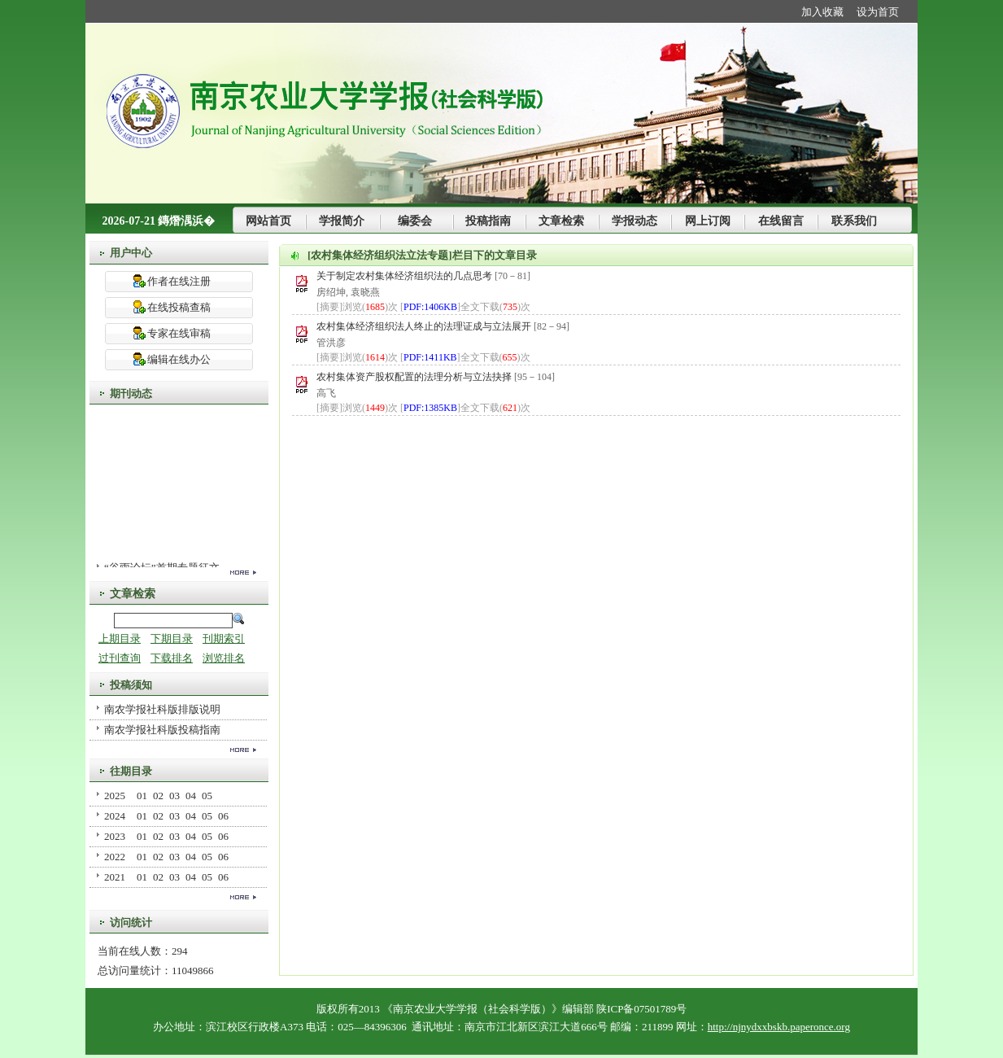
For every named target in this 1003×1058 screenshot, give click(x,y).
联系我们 (854, 221)
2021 (114, 877)
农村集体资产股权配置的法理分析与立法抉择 (415, 377)
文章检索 (561, 221)
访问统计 (131, 922)
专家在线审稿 (179, 333)
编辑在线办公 (179, 359)
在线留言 (781, 221)
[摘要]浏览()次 (357, 307)
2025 (114, 795)
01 (142, 795)
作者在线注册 (179, 281)
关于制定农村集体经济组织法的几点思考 (405, 276)
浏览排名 (224, 658)
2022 (114, 856)
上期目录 (119, 638)
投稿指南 (488, 221)
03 (174, 795)
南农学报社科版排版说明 (162, 709)
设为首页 (878, 12)
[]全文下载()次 (465, 307)
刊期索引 (224, 638)
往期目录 (131, 771)
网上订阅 (707, 221)
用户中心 (131, 253)
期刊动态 (131, 393)
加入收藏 (822, 12)
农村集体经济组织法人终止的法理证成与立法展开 (425, 326)
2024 (114, 816)
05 (207, 795)
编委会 (415, 221)
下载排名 (171, 658)
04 (190, 795)
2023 (114, 836)
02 (158, 795)
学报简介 (341, 221)
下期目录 (171, 638)
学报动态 (634, 221)
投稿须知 (131, 685)
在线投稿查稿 (179, 307)
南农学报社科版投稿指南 (162, 730)
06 (223, 816)
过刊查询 (119, 658)
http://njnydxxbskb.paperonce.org (779, 1027)
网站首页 (268, 221)
